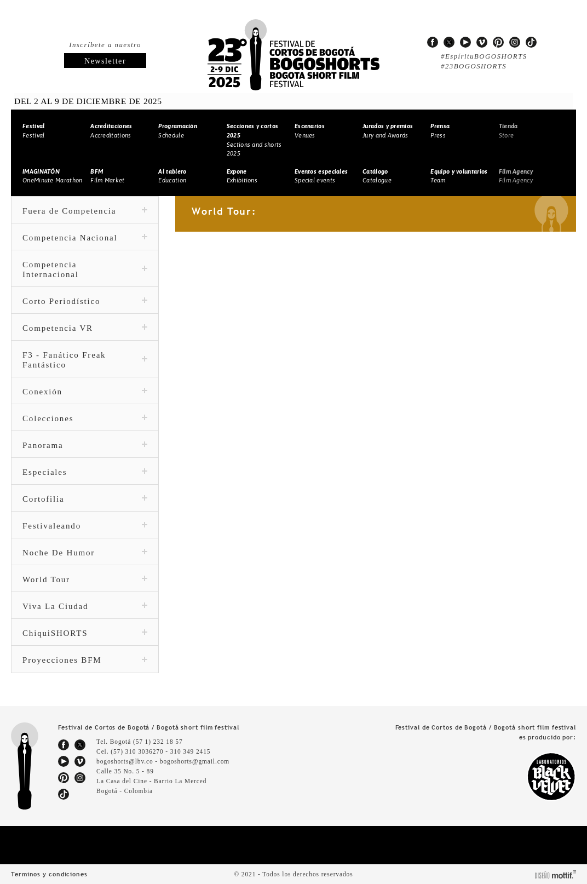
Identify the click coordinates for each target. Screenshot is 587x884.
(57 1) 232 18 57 (160, 741)
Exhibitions (242, 176)
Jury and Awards (387, 131)
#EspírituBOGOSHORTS (481, 56)
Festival (33, 131)
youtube (465, 42)
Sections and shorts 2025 (254, 140)
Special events (321, 176)
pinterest (498, 42)
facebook (432, 42)
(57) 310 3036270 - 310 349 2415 (164, 751)
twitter (449, 42)
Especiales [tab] (84, 472)
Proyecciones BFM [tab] (84, 660)
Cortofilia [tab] (84, 499)
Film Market (107, 176)
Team (458, 176)
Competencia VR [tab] (84, 328)
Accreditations (111, 131)
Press (440, 131)
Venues (310, 131)
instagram (514, 42)
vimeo (481, 42)
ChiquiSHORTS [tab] (84, 633)
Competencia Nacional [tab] (84, 238)
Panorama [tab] (84, 445)
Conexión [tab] (84, 391)
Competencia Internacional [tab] (84, 269)
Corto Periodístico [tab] (84, 301)
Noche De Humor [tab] (84, 552)
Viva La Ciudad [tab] (84, 606)
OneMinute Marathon (52, 176)
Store (508, 131)
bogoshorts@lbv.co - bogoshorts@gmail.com (163, 761)
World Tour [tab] (84, 579)
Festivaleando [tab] (84, 526)
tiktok (531, 42)
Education (172, 176)
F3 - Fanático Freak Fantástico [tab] (84, 360)
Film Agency (516, 176)
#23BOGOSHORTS (472, 66)
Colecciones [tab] (84, 418)
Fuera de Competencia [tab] (84, 211)
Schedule (177, 131)
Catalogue (377, 176)
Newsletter (105, 61)
